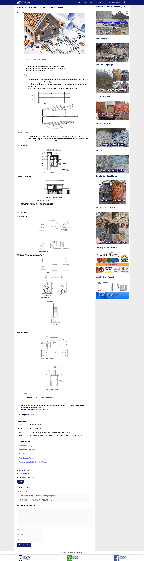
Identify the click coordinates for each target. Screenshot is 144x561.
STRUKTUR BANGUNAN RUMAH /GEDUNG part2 (36, 500)
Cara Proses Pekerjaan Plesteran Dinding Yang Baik (37, 496)
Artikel (101, 2)
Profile (77, 2)
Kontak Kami (114, 2)
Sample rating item (23, 477)
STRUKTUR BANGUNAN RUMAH (31, 55)
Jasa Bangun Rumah (27, 458)
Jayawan (79, 552)
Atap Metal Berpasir (26, 450)
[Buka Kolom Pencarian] (124, 2)
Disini (40, 407)
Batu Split (38, 409)
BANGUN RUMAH (24, 491)
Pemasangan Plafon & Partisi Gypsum (33, 462)
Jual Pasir (30, 415)
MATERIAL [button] (90, 2)
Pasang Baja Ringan (26, 446)
